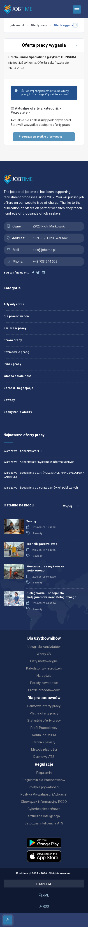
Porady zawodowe (44, 683)
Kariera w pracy (15, 328)
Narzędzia (44, 676)
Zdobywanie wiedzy (18, 412)
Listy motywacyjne (44, 661)
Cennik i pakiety (43, 742)
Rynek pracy (12, 364)
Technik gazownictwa (41, 543)
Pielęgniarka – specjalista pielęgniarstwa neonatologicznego (51, 595)
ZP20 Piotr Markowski (49, 226)
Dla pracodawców (16, 316)
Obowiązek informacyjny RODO (44, 802)
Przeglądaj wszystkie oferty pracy (40, 136)
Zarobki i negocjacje (18, 388)
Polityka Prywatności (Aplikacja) (44, 794)
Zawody (9, 400)
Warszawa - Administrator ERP (23, 451)
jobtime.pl (17, 25)
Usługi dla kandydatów (44, 647)
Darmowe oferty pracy (43, 706)
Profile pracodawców (44, 690)
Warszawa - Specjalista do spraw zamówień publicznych (41, 487)
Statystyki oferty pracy (44, 721)
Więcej (71, 506)
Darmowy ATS (43, 757)
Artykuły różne (14, 304)
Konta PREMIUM (44, 735)
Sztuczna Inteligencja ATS (44, 823)
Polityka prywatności (44, 787)
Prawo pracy (13, 340)
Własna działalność (17, 376)
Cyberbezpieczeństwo (44, 809)
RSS (44, 906)
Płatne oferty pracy (44, 713)
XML (44, 895)
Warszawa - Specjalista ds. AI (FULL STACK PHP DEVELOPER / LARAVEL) (44, 474)
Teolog (31, 521)
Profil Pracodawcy (43, 728)
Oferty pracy (39, 25)
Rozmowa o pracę (16, 352)
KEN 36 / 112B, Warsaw (50, 238)
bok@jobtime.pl (44, 250)
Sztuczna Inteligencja (44, 816)
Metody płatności (44, 749)
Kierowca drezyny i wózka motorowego (45, 568)
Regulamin (44, 773)
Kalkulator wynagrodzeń (44, 668)
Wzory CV (44, 654)
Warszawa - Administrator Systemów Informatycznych (39, 462)
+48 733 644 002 (45, 262)
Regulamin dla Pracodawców (44, 780)
